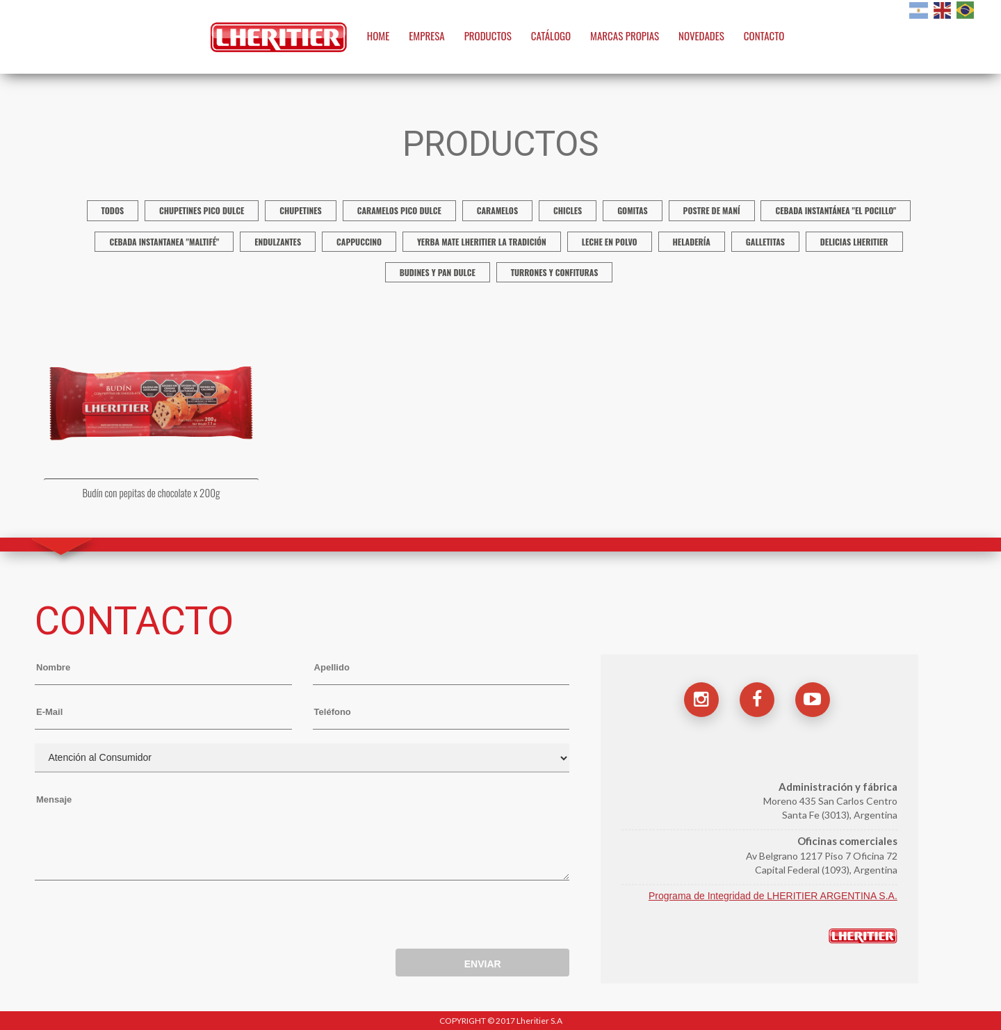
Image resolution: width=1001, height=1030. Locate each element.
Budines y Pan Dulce (437, 272)
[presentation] (140, 918)
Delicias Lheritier (854, 242)
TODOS (112, 210)
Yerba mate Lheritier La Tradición (481, 242)
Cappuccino (359, 242)
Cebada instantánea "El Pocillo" (835, 210)
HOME (378, 35)
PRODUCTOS (488, 35)
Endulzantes (277, 242)
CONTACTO (764, 35)
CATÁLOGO (551, 35)
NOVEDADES (701, 35)
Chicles (567, 210)
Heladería (691, 242)
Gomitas (632, 210)
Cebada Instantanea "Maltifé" (164, 242)
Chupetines (300, 210)
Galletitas (765, 242)
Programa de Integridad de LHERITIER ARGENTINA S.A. (773, 895)
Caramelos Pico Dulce (399, 210)
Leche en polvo (609, 242)
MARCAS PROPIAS (624, 35)
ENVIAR (482, 963)
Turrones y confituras (555, 272)
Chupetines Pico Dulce (201, 210)
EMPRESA (427, 35)
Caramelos (497, 210)
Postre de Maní (711, 210)
